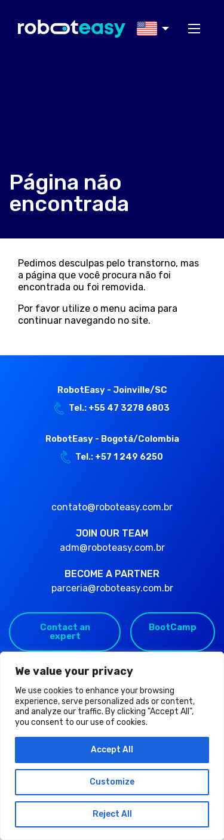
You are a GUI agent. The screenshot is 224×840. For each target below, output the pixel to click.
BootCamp (173, 627)
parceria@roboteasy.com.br (112, 588)
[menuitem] (149, 28)
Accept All (112, 750)
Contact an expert (65, 631)
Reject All (112, 814)
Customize (112, 782)
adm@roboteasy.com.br (112, 547)
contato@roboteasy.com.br (112, 507)
